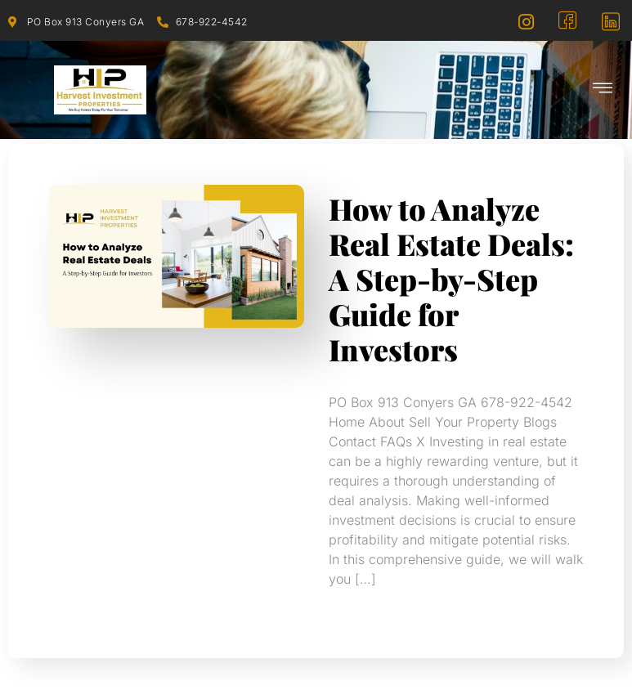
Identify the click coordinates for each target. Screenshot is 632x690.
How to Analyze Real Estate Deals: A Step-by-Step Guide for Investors (451, 279)
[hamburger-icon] (603, 90)
